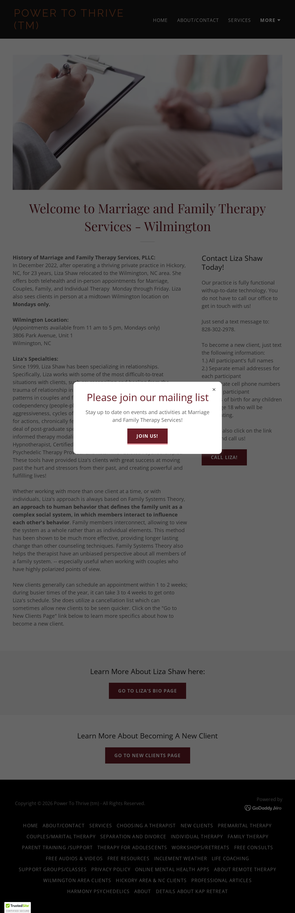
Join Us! (147, 436)
